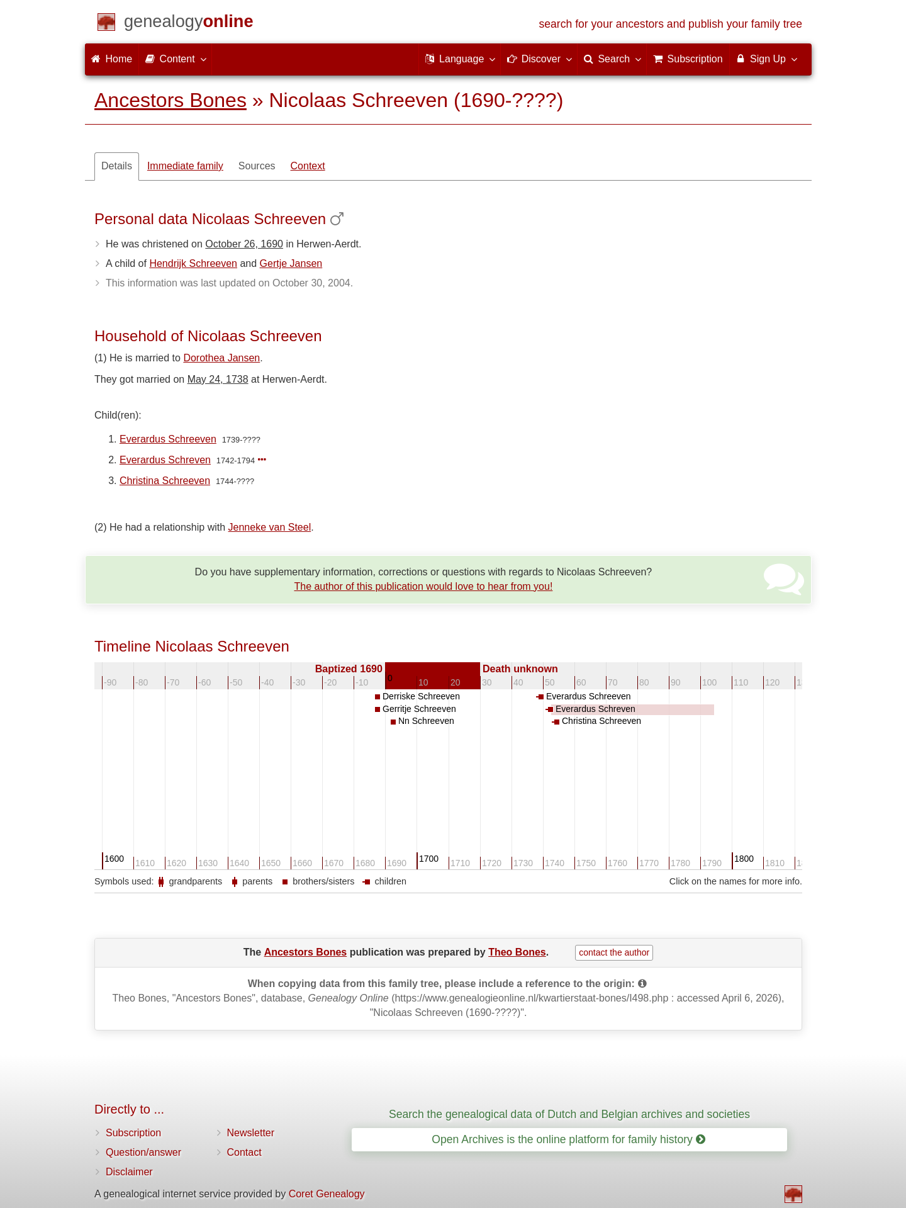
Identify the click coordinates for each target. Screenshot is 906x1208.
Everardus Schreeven (168, 439)
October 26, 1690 (244, 244)
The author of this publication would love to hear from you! (423, 586)
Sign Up (766, 58)
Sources (257, 166)
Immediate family (185, 166)
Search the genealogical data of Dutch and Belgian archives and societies (569, 1114)
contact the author (614, 952)
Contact (244, 1152)
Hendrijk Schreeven (193, 263)
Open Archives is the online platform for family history (568, 1139)
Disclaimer (129, 1171)
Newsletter (251, 1132)
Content (174, 58)
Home (111, 59)
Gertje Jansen (291, 263)
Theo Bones (517, 952)
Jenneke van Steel (269, 527)
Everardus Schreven (165, 459)
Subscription (133, 1132)
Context (308, 166)
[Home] (189, 23)
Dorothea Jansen (221, 358)
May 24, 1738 (218, 379)
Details (116, 166)
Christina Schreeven (165, 480)
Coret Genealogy (327, 1193)
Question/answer (143, 1152)
